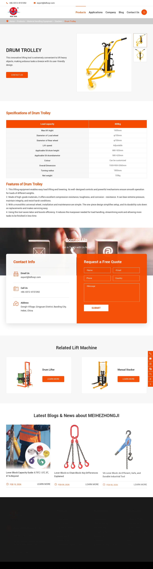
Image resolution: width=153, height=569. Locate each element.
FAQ (129, 536)
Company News (134, 523)
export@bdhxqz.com (46, 3)
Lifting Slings (63, 536)
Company (111, 12)
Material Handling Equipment (39, 21)
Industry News (134, 527)
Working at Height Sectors (106, 544)
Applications (96, 12)
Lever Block (62, 523)
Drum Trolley (70, 21)
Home (12, 21)
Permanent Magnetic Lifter (70, 544)
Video (130, 540)
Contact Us (133, 12)
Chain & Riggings (65, 527)
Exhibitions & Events (137, 532)
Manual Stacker (126, 371)
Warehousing (100, 527)
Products (81, 12)
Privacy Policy (141, 568)
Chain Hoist (62, 519)
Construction (100, 519)
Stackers (58, 21)
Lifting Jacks (63, 540)
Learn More (53, 381)
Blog (121, 12)
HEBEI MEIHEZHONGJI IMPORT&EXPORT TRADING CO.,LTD (43, 568)
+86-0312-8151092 (17, 3)
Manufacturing (101, 523)
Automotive (99, 536)
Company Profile (135, 519)
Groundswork (100, 532)
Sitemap (126, 568)
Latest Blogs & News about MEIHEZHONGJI (76, 413)
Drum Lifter (48, 371)
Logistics (98, 540)
